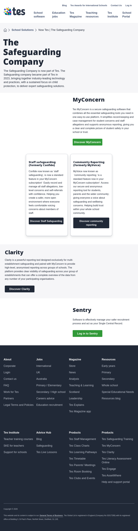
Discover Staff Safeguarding (46, 221)
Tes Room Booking (80, 471)
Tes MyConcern (111, 445)
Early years (108, 365)
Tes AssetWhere (111, 475)
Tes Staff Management (82, 439)
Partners (9, 398)
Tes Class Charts (79, 445)
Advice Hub (43, 432)
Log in (128, 5)
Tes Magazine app (80, 411)
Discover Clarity (19, 289)
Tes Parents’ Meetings (82, 465)
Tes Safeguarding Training (117, 439)
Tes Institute (11, 432)
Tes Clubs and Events (82, 478)
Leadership (75, 398)
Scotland (74, 391)
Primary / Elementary (48, 385)
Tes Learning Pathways (83, 452)
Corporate (10, 365)
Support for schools (15, 452)
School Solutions (23, 29)
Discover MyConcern (87, 142)
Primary (106, 372)
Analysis (74, 378)
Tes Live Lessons (46, 452)
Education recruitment (49, 404)
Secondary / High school (50, 391)
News (72, 372)
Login (7, 372)
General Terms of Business (51, 515)
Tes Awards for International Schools (88, 5)
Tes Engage (109, 468)
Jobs (39, 359)
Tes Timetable (77, 458)
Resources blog (111, 398)
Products (75, 432)
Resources (109, 359)
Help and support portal (116, 481)
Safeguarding (44, 445)
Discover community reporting (91, 223)
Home (5, 29)
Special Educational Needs (118, 391)
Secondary (108, 378)
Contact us (10, 378)
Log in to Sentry (87, 333)
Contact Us (116, 5)
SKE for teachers (14, 445)
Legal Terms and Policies (19, 404)
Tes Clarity (108, 452)
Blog (64, 5)
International (43, 365)
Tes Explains (76, 404)
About (7, 359)
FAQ (6, 385)
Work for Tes (11, 391)
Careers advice (45, 398)
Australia (41, 378)
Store (72, 365)
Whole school (110, 385)
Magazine (75, 359)
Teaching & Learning (81, 385)
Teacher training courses (18, 439)
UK (38, 372)
